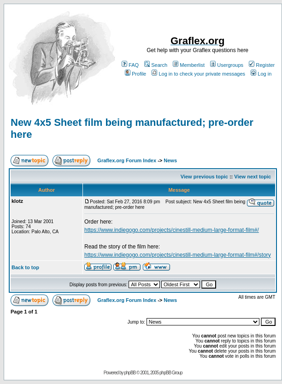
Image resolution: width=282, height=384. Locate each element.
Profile (135, 74)
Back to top (25, 267)
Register (262, 65)
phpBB (129, 372)
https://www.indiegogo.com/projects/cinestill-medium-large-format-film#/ (171, 230)
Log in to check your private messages (198, 74)
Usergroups (226, 65)
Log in (261, 74)
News (170, 160)
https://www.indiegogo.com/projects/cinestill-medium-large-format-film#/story (177, 255)
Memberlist (189, 65)
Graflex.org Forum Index (126, 160)
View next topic (252, 176)
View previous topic (204, 176)
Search (155, 65)
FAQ (130, 65)
